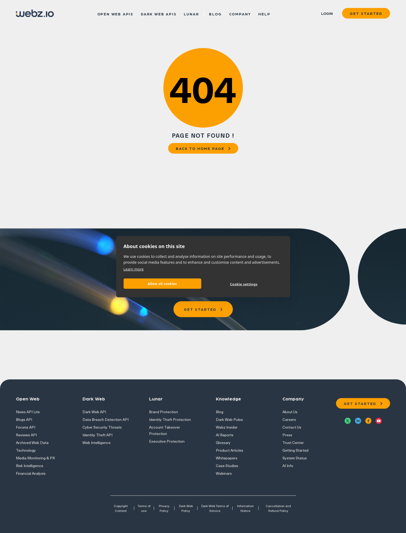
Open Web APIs (115, 13)
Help (264, 13)
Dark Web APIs (158, 13)
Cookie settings (243, 284)
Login (327, 13)
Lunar (191, 13)
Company (240, 13)
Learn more (134, 268)
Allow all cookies (162, 283)
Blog (215, 13)
